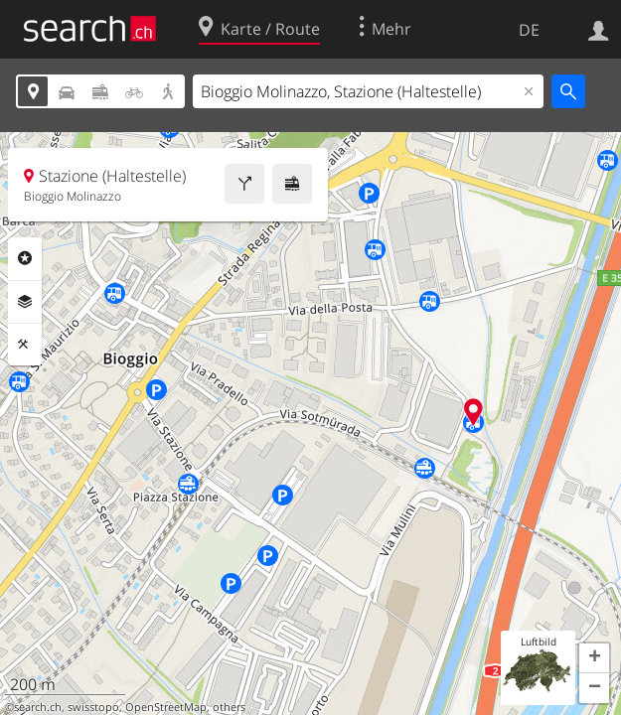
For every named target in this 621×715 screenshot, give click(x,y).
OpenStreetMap (166, 707)
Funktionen (25, 344)
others (229, 707)
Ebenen (25, 302)
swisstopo (93, 707)
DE (529, 30)
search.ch (38, 707)
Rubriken (25, 258)
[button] (594, 658)
